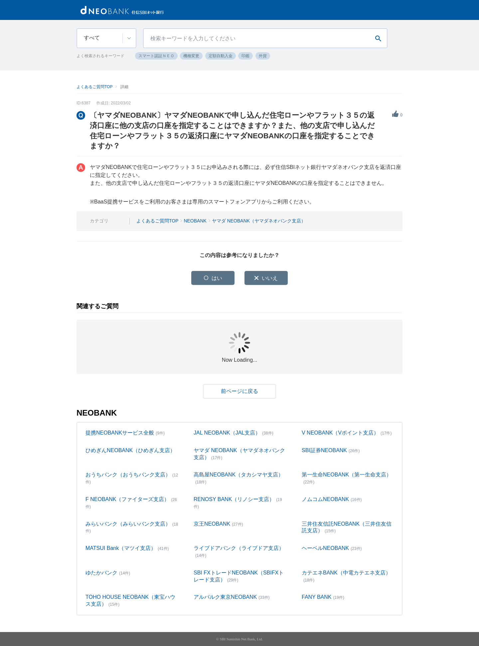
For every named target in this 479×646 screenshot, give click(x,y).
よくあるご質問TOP (94, 86)
